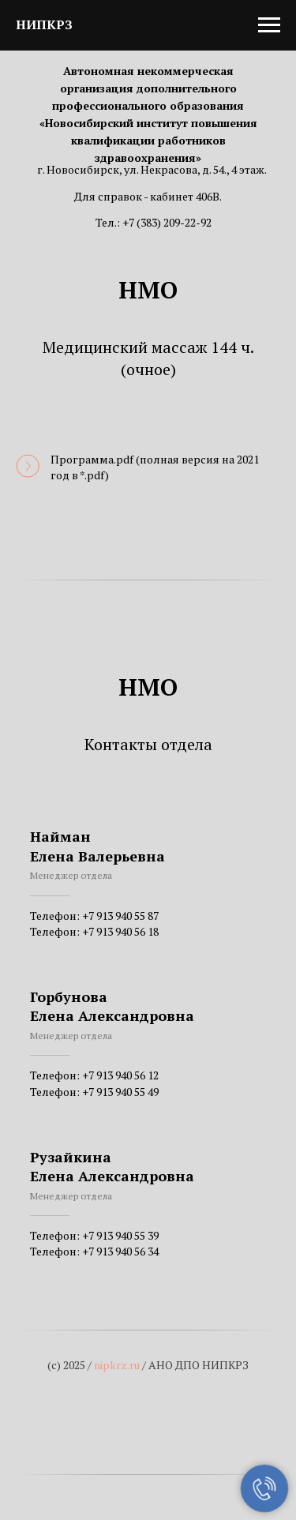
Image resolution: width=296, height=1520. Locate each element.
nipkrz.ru (117, 1364)
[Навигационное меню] (269, 25)
